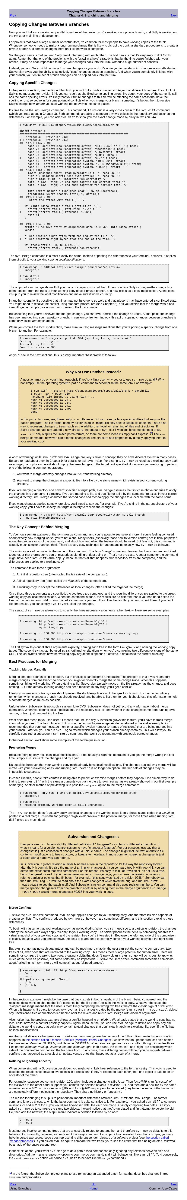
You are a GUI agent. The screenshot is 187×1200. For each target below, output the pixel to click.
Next (174, 15)
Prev (13, 15)
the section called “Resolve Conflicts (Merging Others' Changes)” (69, 1040)
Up (93, 1184)
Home (94, 1188)
